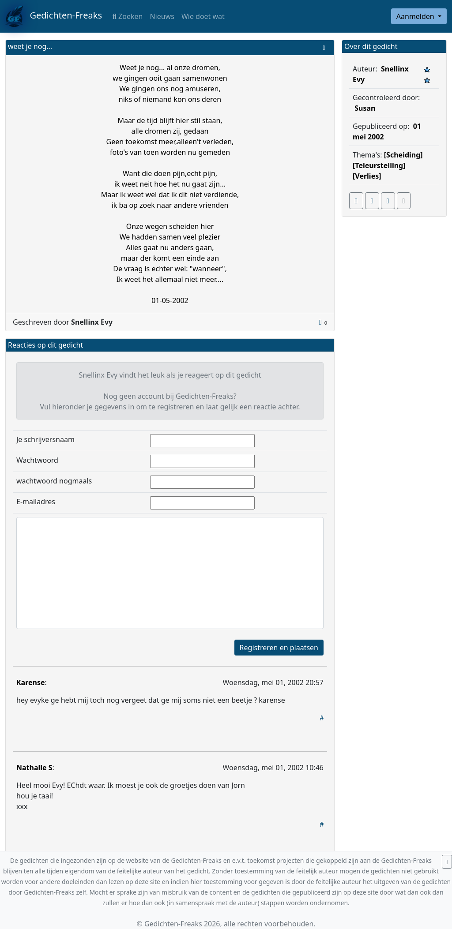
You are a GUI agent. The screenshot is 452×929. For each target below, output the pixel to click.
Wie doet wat (203, 16)
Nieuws (162, 16)
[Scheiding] (403, 155)
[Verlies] (367, 176)
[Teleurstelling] (379, 165)
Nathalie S (34, 767)
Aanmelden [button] (416, 16)
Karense (30, 682)
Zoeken (128, 16)
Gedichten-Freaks (53, 16)
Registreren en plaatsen (279, 647)
